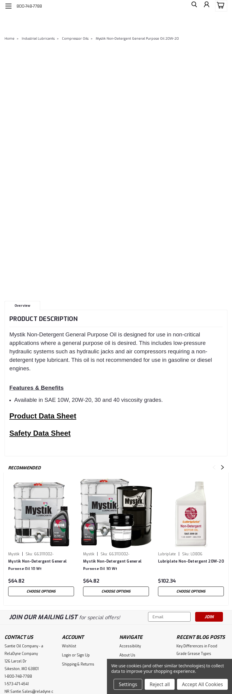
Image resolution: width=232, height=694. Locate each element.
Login (66, 655)
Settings (128, 684)
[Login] (206, 6)
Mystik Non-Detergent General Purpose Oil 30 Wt (112, 564)
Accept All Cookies (202, 684)
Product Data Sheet (42, 416)
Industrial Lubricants (38, 38)
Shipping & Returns (78, 664)
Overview (22, 305)
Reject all (160, 684)
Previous (214, 467)
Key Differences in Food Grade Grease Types (196, 650)
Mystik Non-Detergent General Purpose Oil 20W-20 (137, 38)
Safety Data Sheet (40, 433)
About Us (127, 655)
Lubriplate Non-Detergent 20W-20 (191, 561)
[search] (192, 6)
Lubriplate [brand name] (167, 554)
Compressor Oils (75, 38)
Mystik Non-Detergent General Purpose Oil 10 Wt (37, 564)
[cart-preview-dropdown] (219, 6)
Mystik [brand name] (14, 554)
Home (9, 38)
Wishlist (69, 646)
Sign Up (83, 655)
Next (222, 467)
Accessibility (130, 646)
